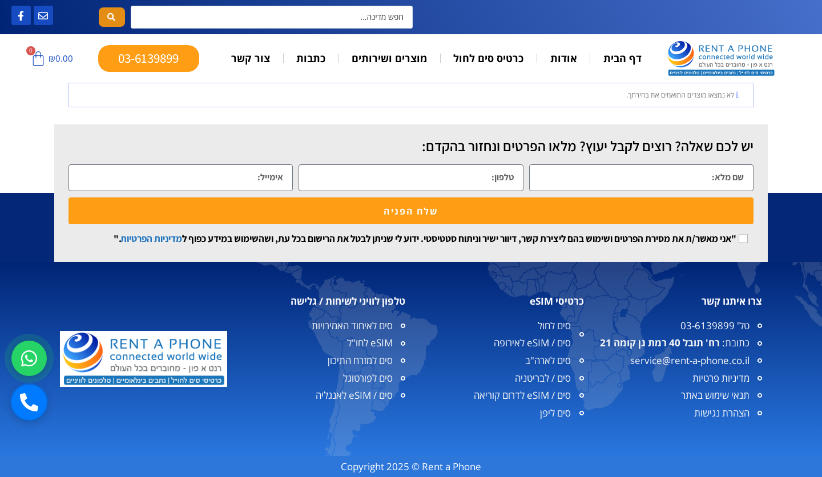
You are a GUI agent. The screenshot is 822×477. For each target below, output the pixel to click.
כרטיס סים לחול (488, 58)
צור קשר (250, 58)
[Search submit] (111, 17)
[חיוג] (29, 402)
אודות (563, 58)
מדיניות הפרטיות (151, 238)
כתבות (310, 58)
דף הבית (622, 58)
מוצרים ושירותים (389, 58)
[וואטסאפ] (29, 358)
